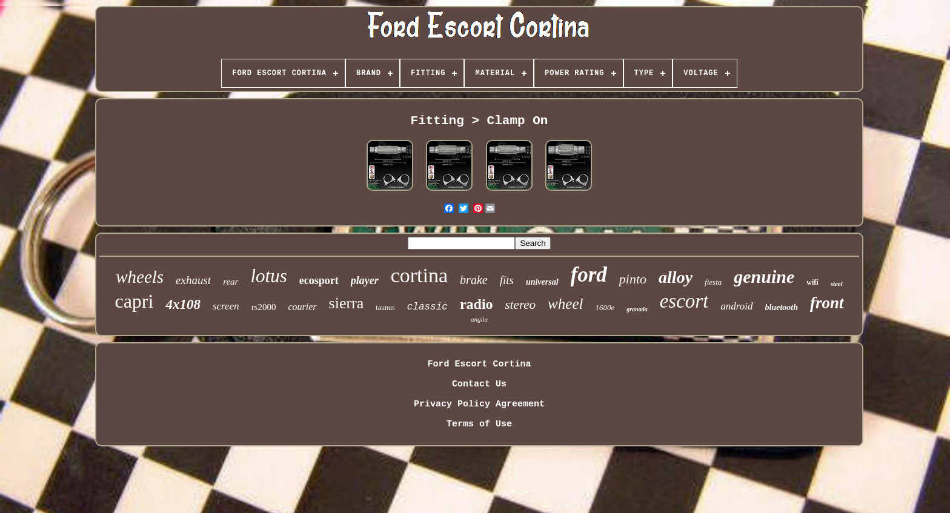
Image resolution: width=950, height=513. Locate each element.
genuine (764, 276)
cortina (419, 275)
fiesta (713, 281)
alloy (676, 277)
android (736, 306)
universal (542, 281)
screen (226, 306)
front (827, 303)
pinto (632, 278)
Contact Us (479, 384)
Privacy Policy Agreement (479, 404)
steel (837, 283)
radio (476, 304)
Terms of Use (479, 424)
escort (684, 301)
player (365, 280)
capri (134, 301)
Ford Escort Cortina (479, 364)
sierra (346, 303)
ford (589, 274)
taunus (385, 307)
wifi (812, 282)
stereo (520, 304)
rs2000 (263, 307)
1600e (604, 307)
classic (427, 307)
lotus (268, 275)
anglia (479, 319)
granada (636, 309)
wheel (565, 304)
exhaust (193, 280)
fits (507, 280)
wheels (140, 276)
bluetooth (781, 307)
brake (474, 279)
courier (302, 307)
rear (230, 281)
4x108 (183, 304)
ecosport (319, 280)
